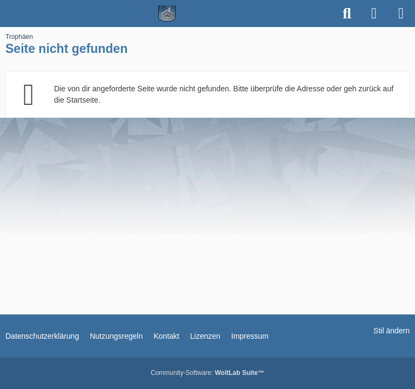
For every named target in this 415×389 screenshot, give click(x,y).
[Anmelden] (374, 13)
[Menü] (401, 13)
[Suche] (347, 13)
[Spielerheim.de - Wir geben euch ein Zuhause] (167, 13)
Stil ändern (391, 330)
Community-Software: (207, 373)
